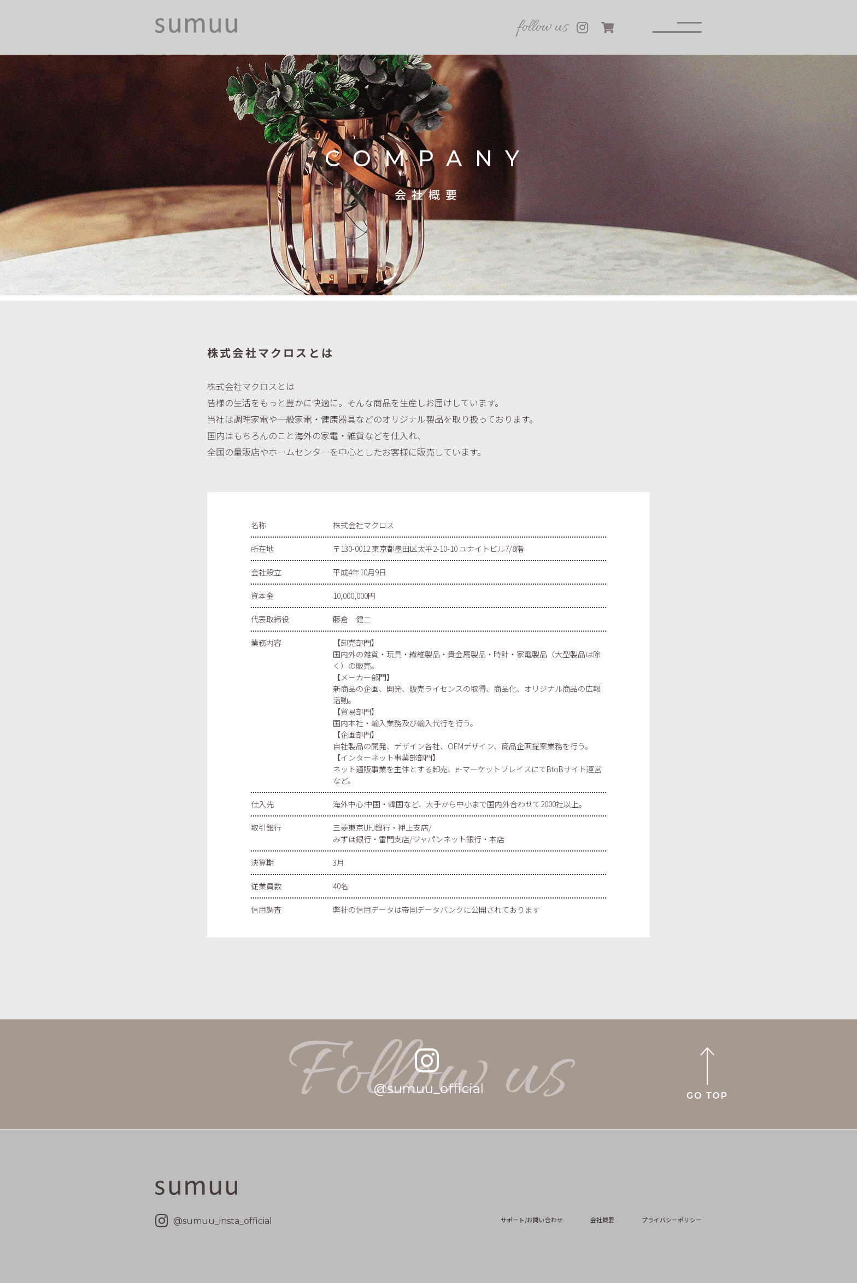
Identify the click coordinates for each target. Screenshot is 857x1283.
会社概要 (602, 1220)
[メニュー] (677, 27)
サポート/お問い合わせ (532, 1220)
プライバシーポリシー (672, 1220)
